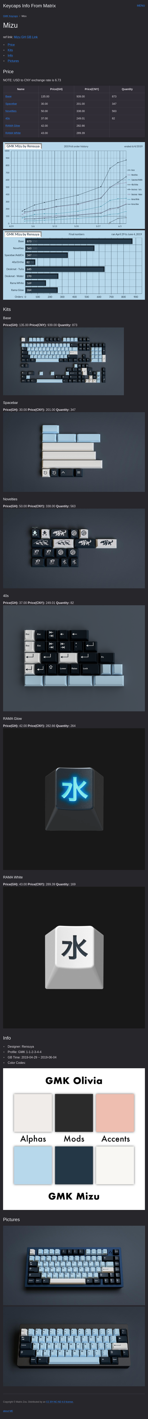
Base (8, 96)
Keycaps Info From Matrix (29, 5)
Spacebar (11, 103)
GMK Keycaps (10, 16)
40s (7, 118)
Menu (141, 5)
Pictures (13, 61)
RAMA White (13, 133)
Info (10, 55)
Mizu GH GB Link (26, 37)
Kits (10, 50)
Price (11, 44)
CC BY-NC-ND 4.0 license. (60, 1402)
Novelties (11, 111)
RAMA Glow (12, 125)
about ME (8, 1411)
